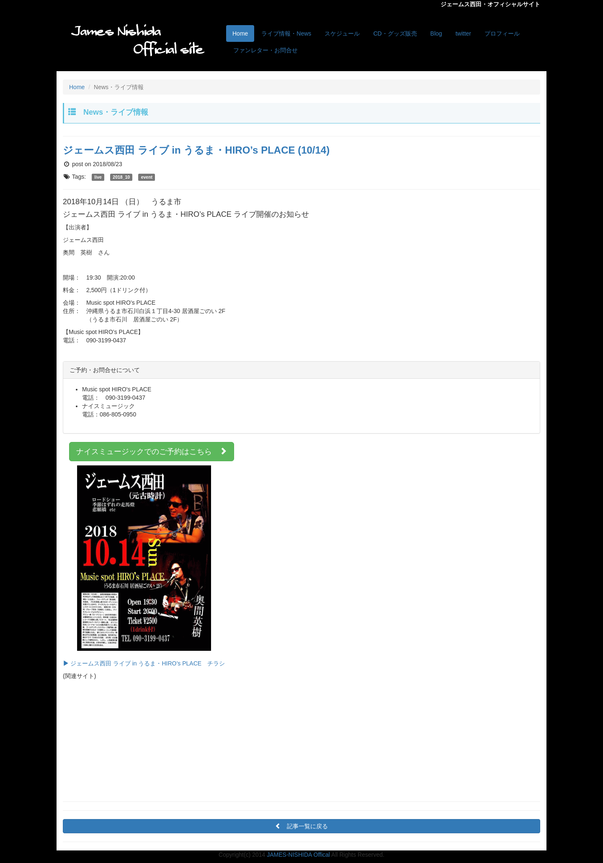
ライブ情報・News (286, 33)
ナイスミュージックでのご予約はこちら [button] (151, 451)
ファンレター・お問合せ (265, 50)
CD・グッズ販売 (395, 33)
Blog (436, 33)
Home (240, 33)
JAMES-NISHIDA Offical (298, 854)
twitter (463, 33)
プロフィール (502, 33)
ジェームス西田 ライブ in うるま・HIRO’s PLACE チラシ (144, 566)
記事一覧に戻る (304, 826)
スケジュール (342, 33)
